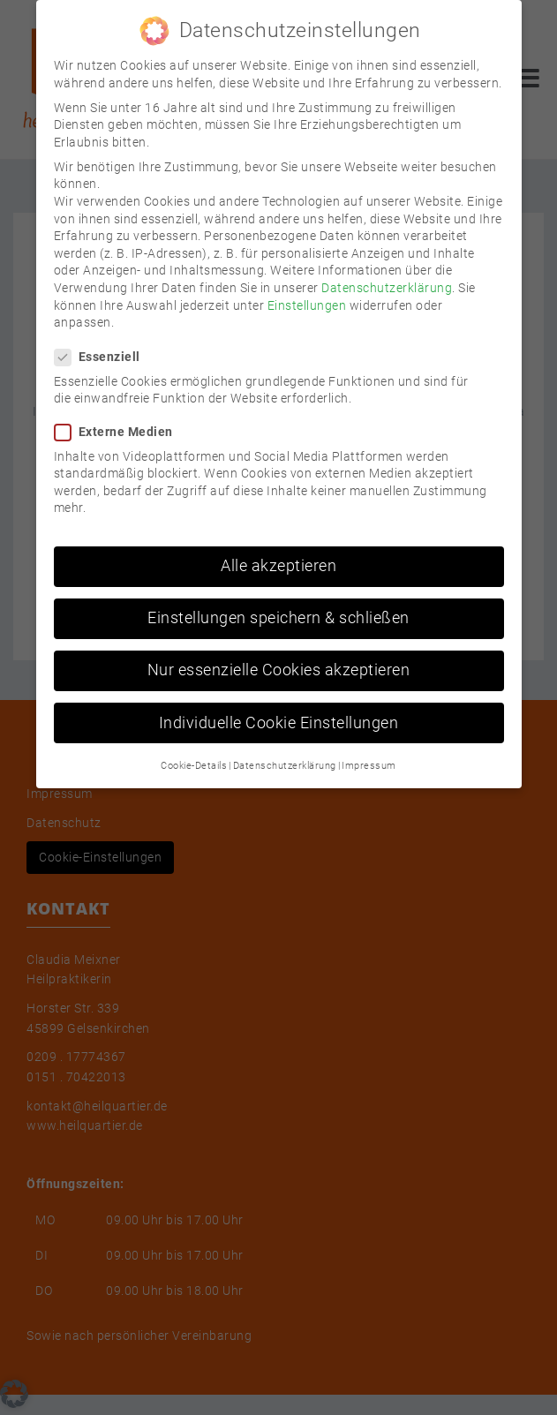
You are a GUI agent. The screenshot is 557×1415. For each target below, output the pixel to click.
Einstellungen (307, 289)
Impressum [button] (369, 750)
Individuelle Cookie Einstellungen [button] (279, 707)
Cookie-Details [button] (194, 750)
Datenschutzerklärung (386, 272)
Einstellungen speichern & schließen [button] (278, 602)
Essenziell (103, 341)
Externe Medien (119, 416)
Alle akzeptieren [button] (278, 550)
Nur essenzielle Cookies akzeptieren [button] (278, 654)
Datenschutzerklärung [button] (284, 750)
